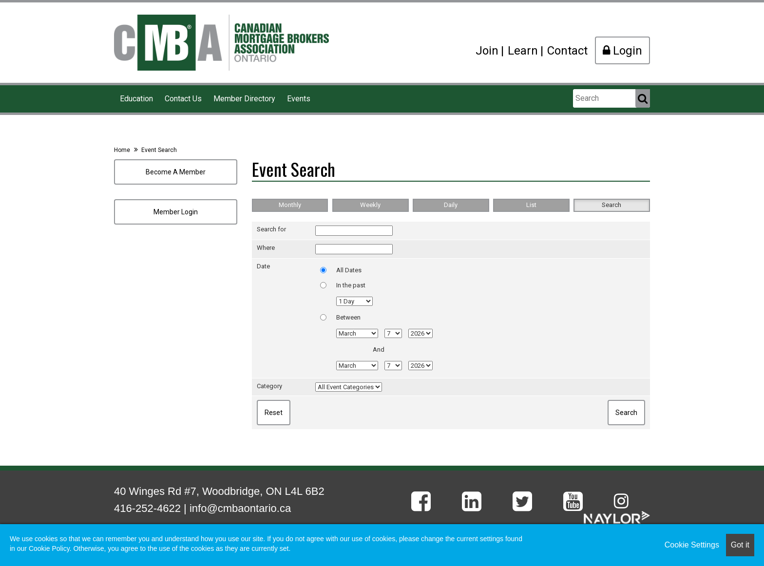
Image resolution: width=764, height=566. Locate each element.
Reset (274, 412)
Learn (523, 50)
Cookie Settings (692, 545)
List (531, 204)
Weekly (370, 204)
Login (622, 50)
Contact (567, 50)
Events (298, 98)
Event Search (159, 150)
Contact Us (183, 98)
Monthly (290, 204)
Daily (451, 204)
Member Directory (244, 98)
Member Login (175, 212)
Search (611, 204)
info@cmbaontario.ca (240, 508)
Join (487, 50)
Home (122, 150)
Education (136, 98)
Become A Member (176, 172)
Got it (740, 545)
